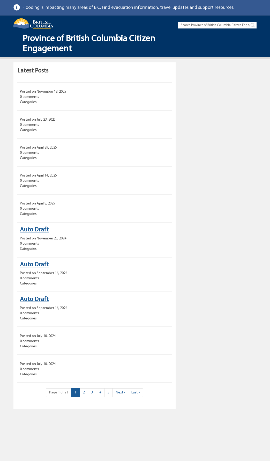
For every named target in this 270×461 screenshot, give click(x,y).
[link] (255, 8)
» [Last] (135, 392)
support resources (215, 7)
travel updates (174, 7)
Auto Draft (34, 230)
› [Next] (120, 392)
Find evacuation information (130, 7)
